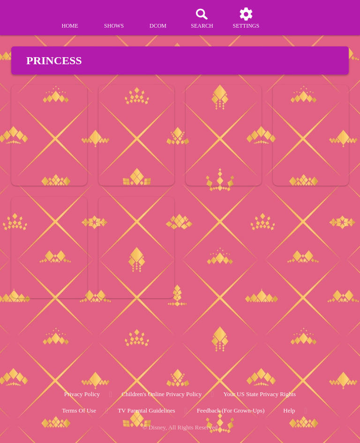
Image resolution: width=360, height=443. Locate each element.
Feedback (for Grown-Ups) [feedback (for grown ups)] (230, 410)
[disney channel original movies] (158, 18)
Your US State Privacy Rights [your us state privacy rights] (259, 394)
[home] (70, 18)
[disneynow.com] (25, 14)
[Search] (202, 18)
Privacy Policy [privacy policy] (82, 394)
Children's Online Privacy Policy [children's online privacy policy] (161, 394)
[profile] (290, 18)
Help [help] (289, 410)
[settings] (246, 18)
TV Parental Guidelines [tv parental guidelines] (146, 410)
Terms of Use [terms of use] (79, 410)
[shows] (114, 18)
